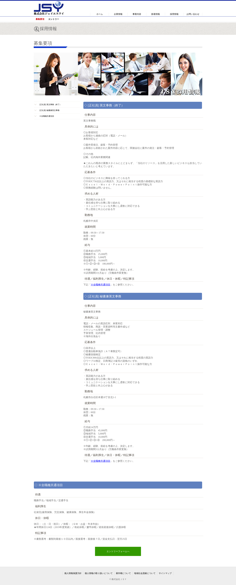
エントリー (53, 19)
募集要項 (40, 19)
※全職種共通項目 (100, 284)
